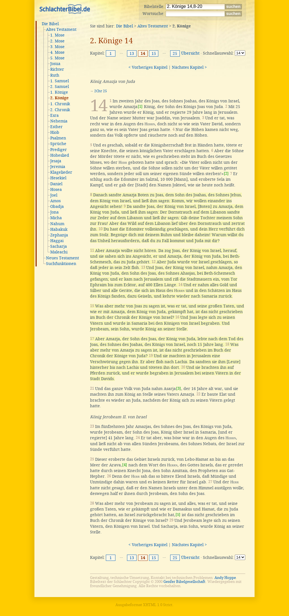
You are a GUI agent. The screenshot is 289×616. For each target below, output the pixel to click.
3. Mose (57, 46)
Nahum (57, 223)
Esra (54, 115)
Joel (53, 195)
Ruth (54, 75)
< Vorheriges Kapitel (147, 67)
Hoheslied (59, 155)
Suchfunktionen (61, 263)
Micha (56, 218)
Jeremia (57, 166)
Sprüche (58, 143)
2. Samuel (59, 86)
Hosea (56, 189)
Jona (54, 212)
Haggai (57, 240)
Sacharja (58, 246)
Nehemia (58, 121)
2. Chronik (60, 109)
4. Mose (57, 52)
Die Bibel (50, 23)
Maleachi (58, 252)
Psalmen (58, 138)
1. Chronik (60, 104)
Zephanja (59, 235)
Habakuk (58, 229)
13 (132, 53)
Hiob (54, 132)
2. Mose (57, 41)
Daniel (56, 184)
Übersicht (190, 53)
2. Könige (59, 98)
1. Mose (57, 35)
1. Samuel (59, 81)
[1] (140, 106)
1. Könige (59, 92)
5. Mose (57, 58)
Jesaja (55, 161)
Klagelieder (61, 172)
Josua (55, 63)
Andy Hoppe (225, 578)
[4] (124, 465)
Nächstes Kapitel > (189, 67)
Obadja (57, 206)
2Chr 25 (100, 91)
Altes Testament (61, 29)
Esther (56, 126)
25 (175, 53)
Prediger (58, 149)
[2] (226, 173)
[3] (178, 388)
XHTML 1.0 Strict (157, 605)
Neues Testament (62, 258)
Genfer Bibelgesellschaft (184, 582)
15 (154, 53)
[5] (178, 514)
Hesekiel (58, 178)
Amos (55, 201)
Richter (57, 69)
